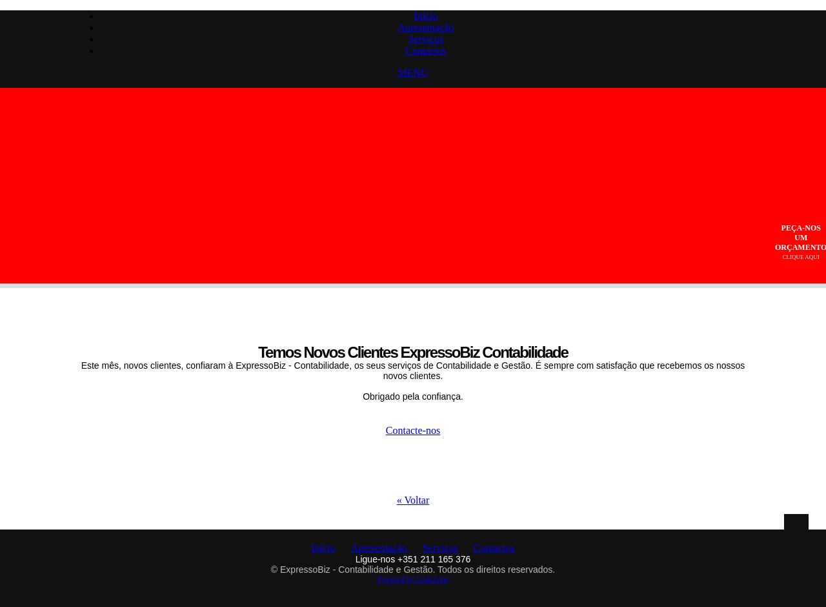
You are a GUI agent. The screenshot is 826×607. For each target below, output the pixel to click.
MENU (413, 72)
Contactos (426, 50)
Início (426, 15)
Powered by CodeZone (413, 579)
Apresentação (426, 27)
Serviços (425, 39)
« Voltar (413, 500)
